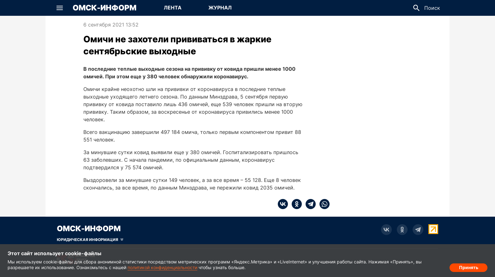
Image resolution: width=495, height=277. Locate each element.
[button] (60, 8)
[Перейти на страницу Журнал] (220, 8)
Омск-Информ (104, 7)
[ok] (295, 204)
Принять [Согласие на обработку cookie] (468, 266)
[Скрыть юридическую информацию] (90, 239)
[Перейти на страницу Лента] (172, 8)
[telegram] (309, 204)
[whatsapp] (323, 204)
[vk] (283, 204)
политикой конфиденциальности (162, 267)
